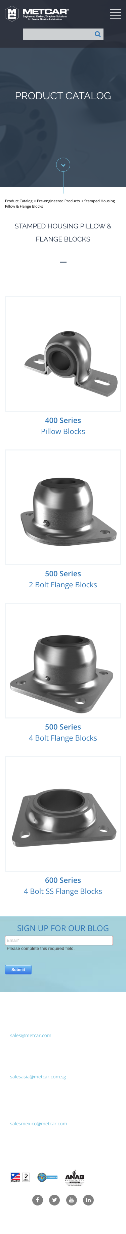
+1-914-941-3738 (28, 1026)
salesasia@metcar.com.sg (38, 1077)
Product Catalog (19, 201)
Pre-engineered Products (58, 201)
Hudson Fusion (89, 1154)
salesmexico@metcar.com (38, 1124)
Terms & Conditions (63, 1226)
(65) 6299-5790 (26, 1068)
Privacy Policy (63, 1214)
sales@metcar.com (30, 1035)
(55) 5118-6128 (26, 1115)
